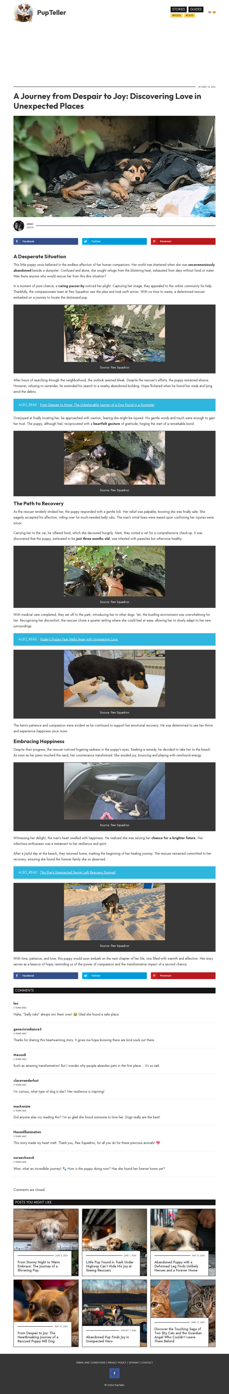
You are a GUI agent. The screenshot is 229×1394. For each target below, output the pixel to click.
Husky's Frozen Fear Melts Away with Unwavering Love (79, 639)
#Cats (189, 15)
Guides (196, 9)
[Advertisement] (114, 53)
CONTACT (147, 1362)
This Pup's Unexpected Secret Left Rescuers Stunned (77, 872)
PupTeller (51, 12)
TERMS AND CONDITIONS (90, 1362)
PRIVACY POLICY (117, 1362)
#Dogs (176, 15)
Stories (178, 9)
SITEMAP (134, 1362)
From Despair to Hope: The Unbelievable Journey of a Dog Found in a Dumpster (97, 404)
